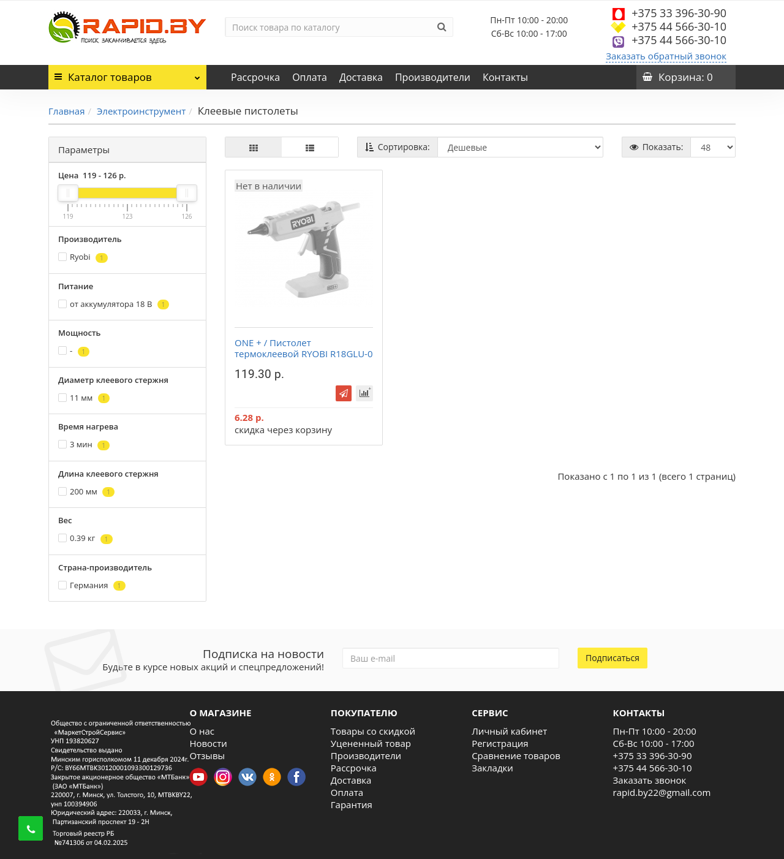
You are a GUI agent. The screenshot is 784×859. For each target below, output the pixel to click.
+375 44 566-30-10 (678, 26)
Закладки (492, 768)
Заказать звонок (650, 780)
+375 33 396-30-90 (678, 13)
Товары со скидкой (373, 731)
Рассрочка (255, 77)
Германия (92, 585)
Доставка (361, 77)
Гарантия (351, 804)
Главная (66, 111)
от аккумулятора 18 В (113, 304)
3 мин (84, 444)
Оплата (309, 77)
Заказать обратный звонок (666, 56)
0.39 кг (85, 538)
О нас (201, 731)
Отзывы (207, 755)
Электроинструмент (141, 111)
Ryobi (83, 257)
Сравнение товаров (516, 755)
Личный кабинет (509, 731)
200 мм (86, 492)
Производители (432, 77)
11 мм (84, 398)
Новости (208, 743)
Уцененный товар (371, 743)
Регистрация (500, 743)
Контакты (505, 77)
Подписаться (612, 658)
